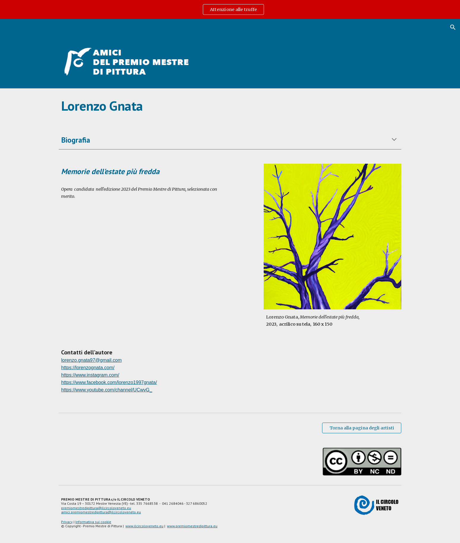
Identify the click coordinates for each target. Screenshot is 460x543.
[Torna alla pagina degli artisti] (361, 428)
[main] (230, 105)
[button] (453, 27)
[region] (230, 9)
